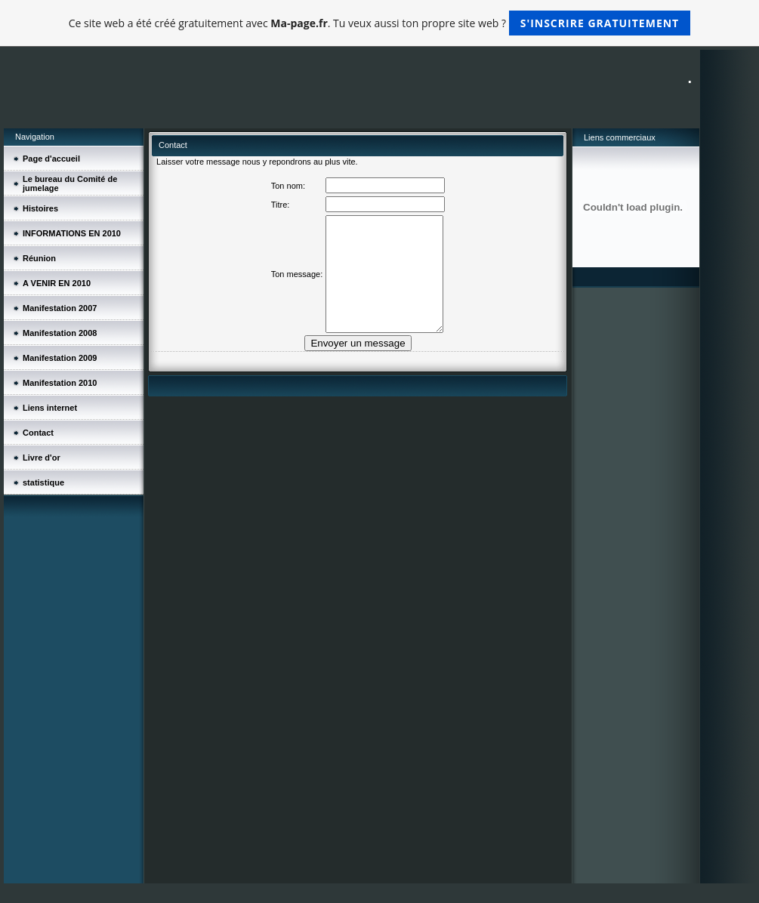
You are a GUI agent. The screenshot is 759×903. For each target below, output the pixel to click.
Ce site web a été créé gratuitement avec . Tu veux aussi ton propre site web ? (379, 23)
